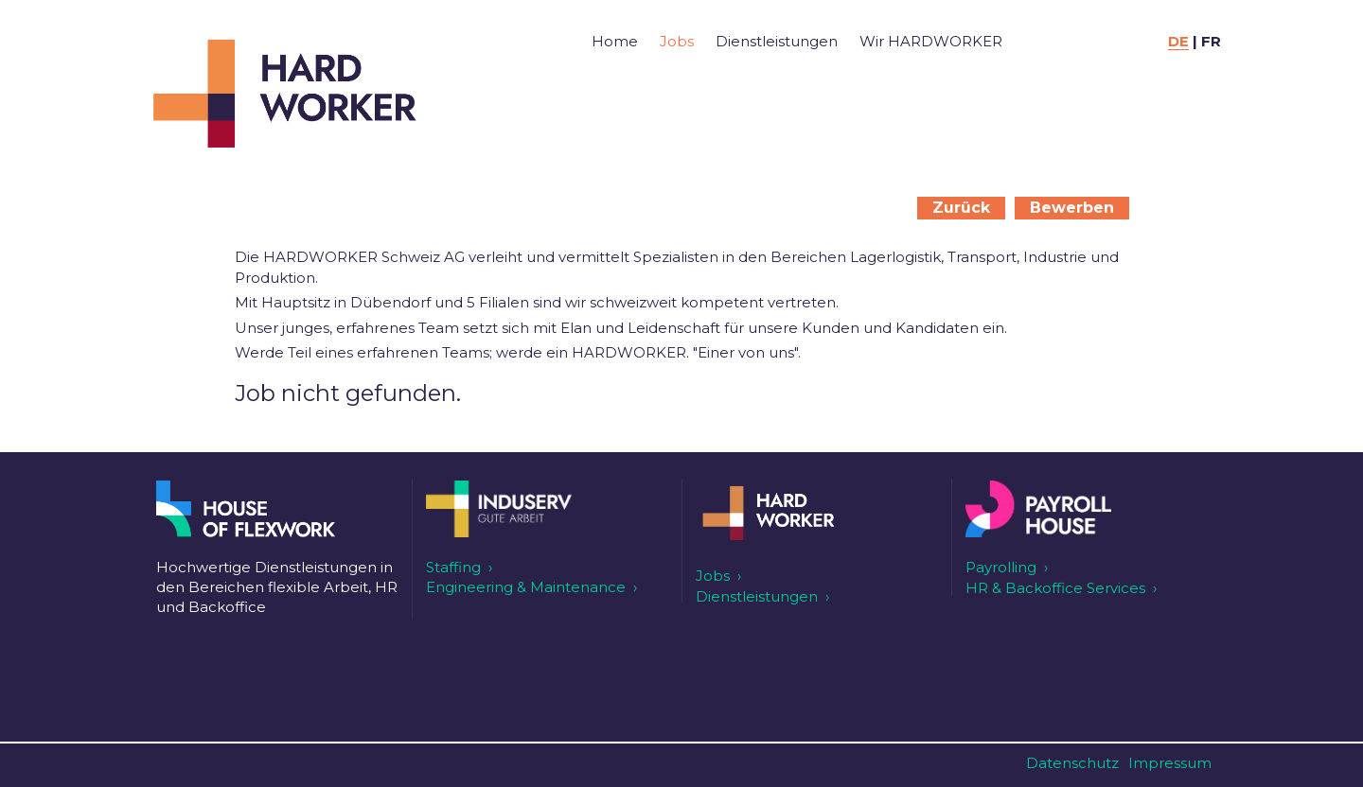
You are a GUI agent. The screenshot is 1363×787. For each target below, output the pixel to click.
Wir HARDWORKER (930, 41)
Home (615, 41)
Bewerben (1072, 208)
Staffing (453, 567)
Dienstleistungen (777, 41)
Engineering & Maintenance (526, 587)
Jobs (677, 41)
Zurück (961, 208)
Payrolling (1000, 567)
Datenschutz (1072, 763)
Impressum (1170, 763)
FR (1211, 41)
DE (1178, 41)
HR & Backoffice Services (1055, 588)
